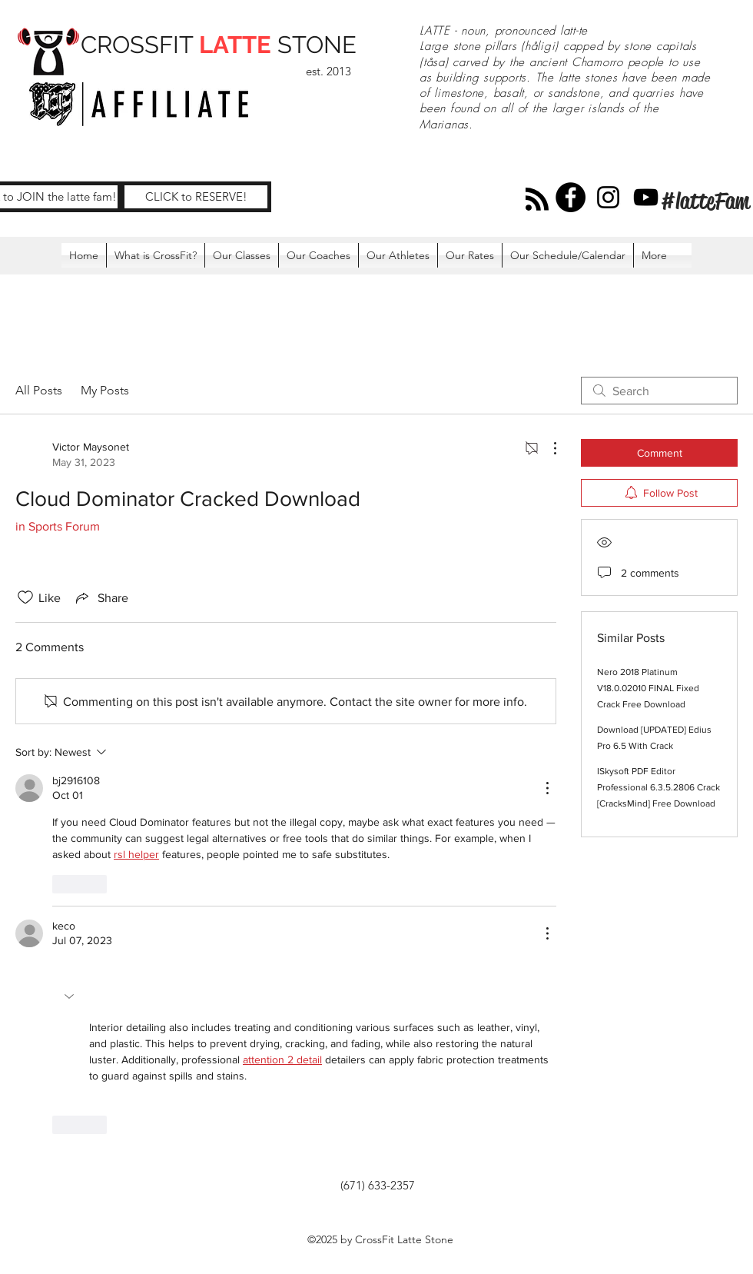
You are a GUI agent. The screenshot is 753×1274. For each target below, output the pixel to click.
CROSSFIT (140, 44)
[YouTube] (646, 197)
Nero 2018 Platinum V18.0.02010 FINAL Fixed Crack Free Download (648, 688)
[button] (70, 996)
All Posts (38, 390)
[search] (659, 390)
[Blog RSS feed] (537, 200)
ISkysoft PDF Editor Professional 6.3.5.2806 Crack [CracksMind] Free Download (658, 787)
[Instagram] (608, 197)
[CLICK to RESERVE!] (196, 196)
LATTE (235, 44)
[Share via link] (100, 597)
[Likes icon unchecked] (25, 597)
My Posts (105, 390)
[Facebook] (570, 197)
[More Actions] (547, 448)
